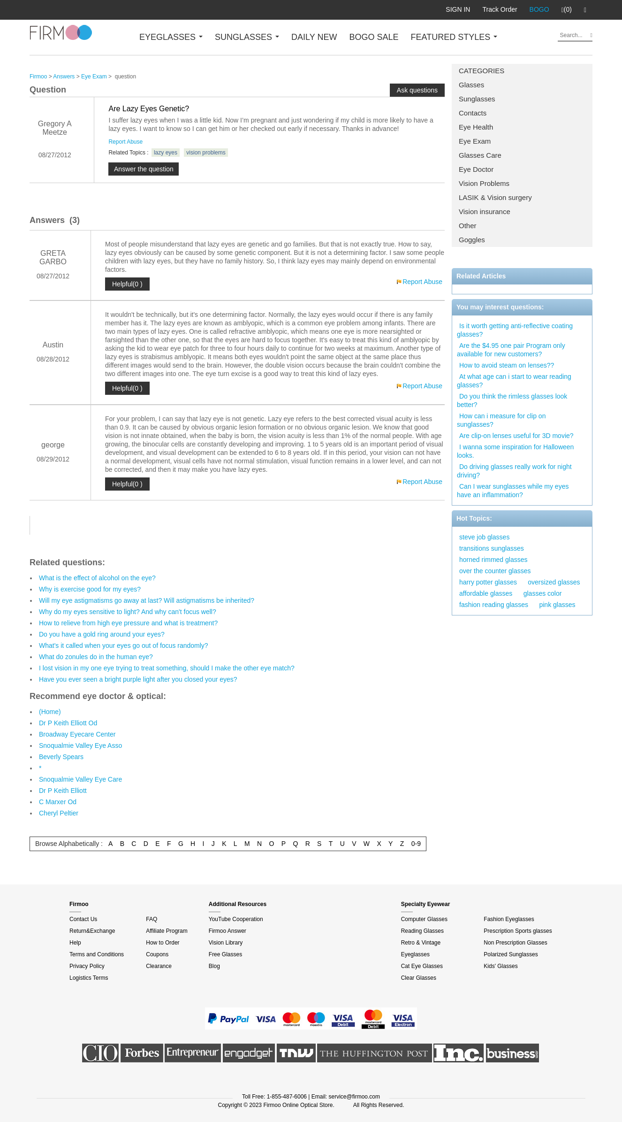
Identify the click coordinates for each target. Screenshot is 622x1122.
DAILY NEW (314, 37)
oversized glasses (554, 582)
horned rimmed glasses (493, 559)
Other (468, 226)
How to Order (162, 942)
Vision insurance (484, 211)
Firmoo (38, 76)
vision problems (205, 152)
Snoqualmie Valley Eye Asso (80, 745)
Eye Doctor (476, 169)
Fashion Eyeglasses (509, 919)
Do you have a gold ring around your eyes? (102, 634)
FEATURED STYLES (454, 37)
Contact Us (83, 919)
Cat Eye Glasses (422, 966)
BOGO (539, 9)
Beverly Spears (61, 757)
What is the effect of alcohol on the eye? (97, 578)
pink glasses (557, 604)
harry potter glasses (488, 582)
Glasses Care (480, 155)
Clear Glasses (418, 978)
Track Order (499, 9)
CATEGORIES (481, 71)
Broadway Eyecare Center (77, 734)
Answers (64, 76)
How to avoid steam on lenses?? (506, 365)
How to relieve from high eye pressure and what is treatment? (128, 623)
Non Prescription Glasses (515, 942)
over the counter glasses (495, 571)
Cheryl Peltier (58, 813)
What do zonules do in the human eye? (96, 657)
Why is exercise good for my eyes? (90, 589)
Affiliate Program (166, 931)
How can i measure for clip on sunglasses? (501, 420)
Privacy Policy (87, 966)
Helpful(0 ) (127, 284)
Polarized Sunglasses (511, 954)
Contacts (472, 113)
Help (75, 942)
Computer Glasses (424, 919)
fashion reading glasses (493, 604)
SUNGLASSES (247, 37)
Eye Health (476, 127)
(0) (566, 9)
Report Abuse (125, 141)
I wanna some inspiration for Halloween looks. (515, 451)
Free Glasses (225, 954)
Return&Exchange (92, 931)
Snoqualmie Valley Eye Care (80, 779)
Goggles (472, 240)
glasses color (542, 593)
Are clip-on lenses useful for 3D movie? (516, 435)
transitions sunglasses (491, 548)
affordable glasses (485, 593)
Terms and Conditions (96, 954)
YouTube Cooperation (236, 919)
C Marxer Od (57, 802)
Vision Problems (484, 183)
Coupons (157, 954)
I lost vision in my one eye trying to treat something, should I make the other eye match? (167, 668)
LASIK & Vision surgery (495, 197)
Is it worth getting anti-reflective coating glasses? (515, 330)
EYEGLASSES (171, 37)
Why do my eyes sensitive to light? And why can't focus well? (127, 611)
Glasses (471, 85)
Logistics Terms (88, 978)
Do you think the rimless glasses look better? (512, 400)
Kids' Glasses (500, 966)
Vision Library (226, 942)
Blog (214, 966)
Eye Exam (475, 141)
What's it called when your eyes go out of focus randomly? (123, 645)
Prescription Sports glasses (518, 931)
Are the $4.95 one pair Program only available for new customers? (511, 350)
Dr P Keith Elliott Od (68, 723)
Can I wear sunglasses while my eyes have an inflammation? (513, 491)
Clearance (159, 966)
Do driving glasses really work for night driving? (514, 471)
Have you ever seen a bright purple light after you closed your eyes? (138, 679)
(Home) (50, 711)
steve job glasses (484, 537)
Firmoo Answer (227, 931)
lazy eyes (165, 152)
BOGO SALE (373, 37)
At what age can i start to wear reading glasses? (514, 381)
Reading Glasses (422, 931)
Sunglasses (477, 99)
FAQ (151, 919)
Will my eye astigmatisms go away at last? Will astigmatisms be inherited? (146, 600)
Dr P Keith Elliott (63, 790)
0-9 (416, 843)
